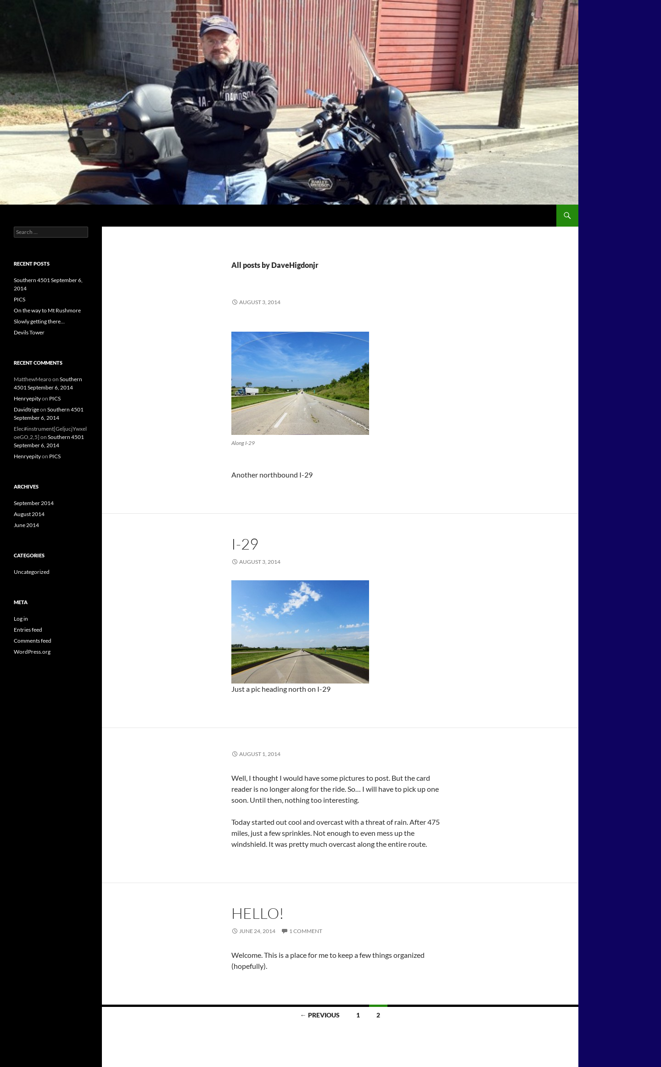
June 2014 (26, 525)
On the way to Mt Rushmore (47, 310)
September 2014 (34, 503)
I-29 (244, 543)
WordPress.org (32, 651)
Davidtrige (26, 409)
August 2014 (29, 514)
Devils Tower (29, 332)
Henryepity (27, 398)
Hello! (257, 913)
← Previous (320, 1015)
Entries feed (28, 629)
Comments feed (32, 640)
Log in (21, 618)
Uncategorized (32, 571)
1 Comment (305, 931)
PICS (19, 299)
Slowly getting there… (39, 321)
